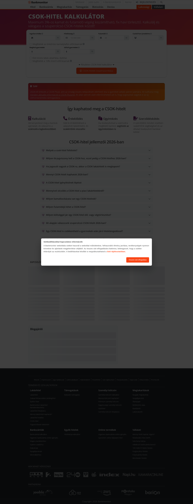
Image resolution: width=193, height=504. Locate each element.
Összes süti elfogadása (138, 260)
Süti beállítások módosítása (111, 260)
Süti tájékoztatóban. (116, 252)
